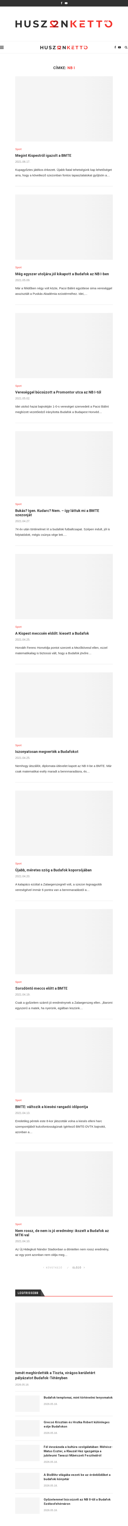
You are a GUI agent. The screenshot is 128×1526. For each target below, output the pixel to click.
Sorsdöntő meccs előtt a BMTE (41, 988)
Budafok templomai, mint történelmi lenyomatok (78, 1397)
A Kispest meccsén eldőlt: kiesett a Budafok (52, 633)
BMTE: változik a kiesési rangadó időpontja (51, 1107)
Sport (18, 149)
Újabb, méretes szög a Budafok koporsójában (53, 870)
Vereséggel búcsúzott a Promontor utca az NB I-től (58, 392)
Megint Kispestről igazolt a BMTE (43, 155)
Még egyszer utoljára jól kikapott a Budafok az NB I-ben (62, 274)
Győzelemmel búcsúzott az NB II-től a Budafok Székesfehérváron (77, 1502)
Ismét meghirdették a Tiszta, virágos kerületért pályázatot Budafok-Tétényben (55, 1375)
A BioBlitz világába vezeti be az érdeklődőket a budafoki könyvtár (77, 1477)
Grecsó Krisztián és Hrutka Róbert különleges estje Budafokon (77, 1424)
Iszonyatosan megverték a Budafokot (46, 751)
